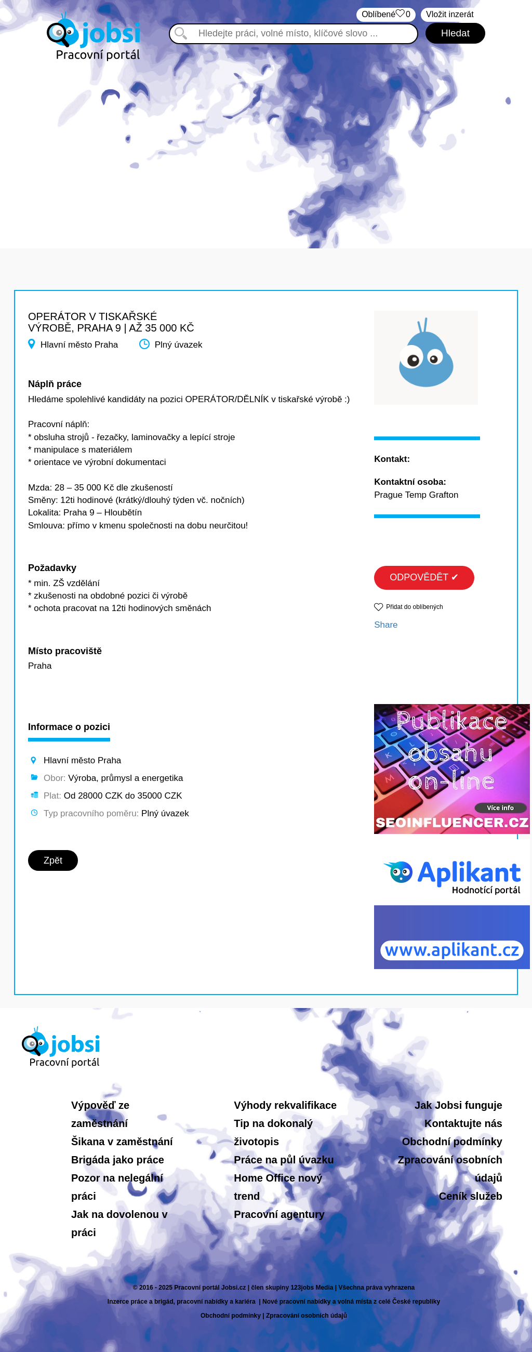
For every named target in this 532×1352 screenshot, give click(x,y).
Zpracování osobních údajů (306, 1315)
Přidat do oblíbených (414, 607)
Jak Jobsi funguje (458, 1105)
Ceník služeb (470, 1196)
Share (385, 625)
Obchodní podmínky (452, 1141)
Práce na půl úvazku (284, 1159)
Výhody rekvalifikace (285, 1105)
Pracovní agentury (279, 1214)
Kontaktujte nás (463, 1123)
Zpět (53, 860)
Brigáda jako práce (117, 1159)
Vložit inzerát (450, 14)
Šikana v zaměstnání (122, 1141)
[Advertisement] (266, 149)
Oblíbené (386, 15)
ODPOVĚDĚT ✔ (424, 577)
